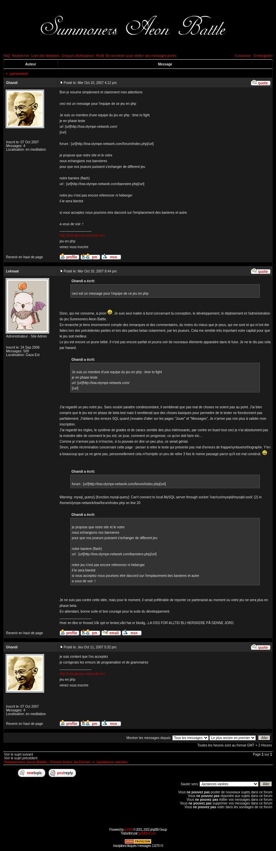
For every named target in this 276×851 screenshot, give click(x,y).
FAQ (6, 56)
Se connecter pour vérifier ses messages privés (140, 56)
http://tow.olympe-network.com (82, 235)
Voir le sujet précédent (20, 758)
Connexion (243, 56)
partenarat (19, 73)
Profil (100, 56)
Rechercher (21, 56)
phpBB (128, 829)
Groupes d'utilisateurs (78, 56)
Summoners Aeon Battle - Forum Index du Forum (47, 762)
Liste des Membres (45, 56)
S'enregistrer (263, 56)
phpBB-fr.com (147, 833)
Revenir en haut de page (24, 257)
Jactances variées (112, 762)
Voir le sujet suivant (18, 754)
